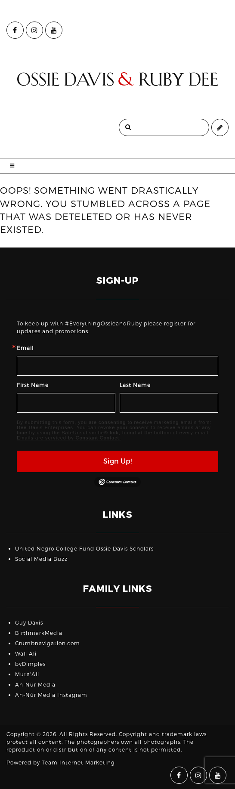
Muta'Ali (27, 674)
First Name (33, 385)
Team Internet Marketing (78, 762)
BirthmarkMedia (38, 633)
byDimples (30, 664)
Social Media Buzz (41, 559)
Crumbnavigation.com (47, 643)
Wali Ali (26, 653)
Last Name (135, 385)
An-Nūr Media (35, 684)
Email (25, 348)
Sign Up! (117, 461)
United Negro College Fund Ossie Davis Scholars (84, 548)
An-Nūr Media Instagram (51, 695)
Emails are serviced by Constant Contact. (69, 437)
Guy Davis (29, 622)
